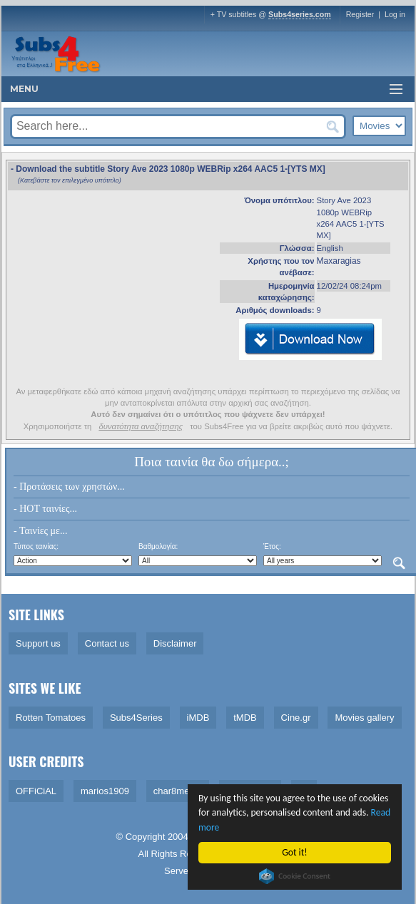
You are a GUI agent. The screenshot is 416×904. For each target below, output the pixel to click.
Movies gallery (364, 717)
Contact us (107, 643)
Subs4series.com (299, 14)
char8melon (177, 791)
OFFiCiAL (36, 791)
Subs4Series (136, 717)
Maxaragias (339, 261)
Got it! (294, 852)
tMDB (245, 717)
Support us (38, 643)
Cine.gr (296, 717)
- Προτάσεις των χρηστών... (69, 486)
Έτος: (272, 546)
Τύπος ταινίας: (36, 546)
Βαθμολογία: (158, 546)
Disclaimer (175, 643)
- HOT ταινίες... (45, 508)
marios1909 (105, 791)
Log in (395, 14)
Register (360, 14)
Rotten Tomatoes (51, 717)
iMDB (198, 717)
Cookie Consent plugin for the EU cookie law (294, 876)
